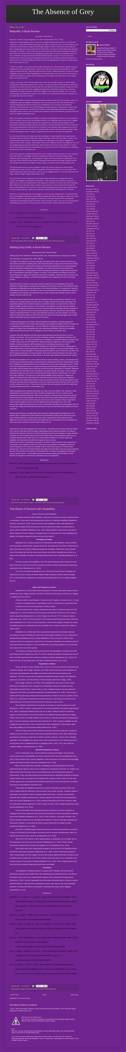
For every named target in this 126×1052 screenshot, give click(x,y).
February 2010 (90, 413)
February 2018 (90, 283)
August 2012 (90, 366)
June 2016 (89, 317)
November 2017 (91, 285)
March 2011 (90, 388)
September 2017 (91, 290)
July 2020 (89, 243)
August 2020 (90, 241)
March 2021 (90, 238)
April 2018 (89, 280)
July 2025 (89, 194)
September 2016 (91, 310)
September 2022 (91, 219)
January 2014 (90, 342)
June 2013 (89, 349)
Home (45, 995)
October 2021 (90, 226)
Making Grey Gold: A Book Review (30, 247)
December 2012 (91, 356)
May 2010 (89, 406)
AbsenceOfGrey (104, 45)
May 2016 (89, 319)
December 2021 (91, 223)
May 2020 (89, 248)
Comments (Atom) (24, 998)
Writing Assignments (58, 241)
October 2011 (90, 376)
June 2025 (89, 196)
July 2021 (89, 231)
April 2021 (89, 236)
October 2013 (90, 344)
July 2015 (89, 327)
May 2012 (89, 371)
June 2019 (89, 265)
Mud (13, 1029)
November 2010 (91, 393)
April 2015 (89, 334)
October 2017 (90, 287)
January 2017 (90, 302)
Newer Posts (14, 995)
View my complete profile (94, 59)
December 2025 (91, 189)
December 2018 (91, 275)
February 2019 (90, 273)
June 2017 (89, 297)
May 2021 (89, 233)
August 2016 (90, 312)
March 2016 (90, 322)
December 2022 (91, 216)
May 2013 (89, 351)
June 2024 (89, 204)
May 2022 (89, 221)
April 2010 (89, 408)
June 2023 (89, 209)
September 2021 (91, 228)
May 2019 (89, 268)
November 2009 (91, 420)
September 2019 (91, 258)
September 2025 (91, 192)
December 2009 (91, 418)
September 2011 (91, 379)
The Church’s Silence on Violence (23, 1005)
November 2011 (91, 374)
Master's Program (29, 241)
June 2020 (89, 246)
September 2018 (91, 278)
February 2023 (90, 211)
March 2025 (90, 199)
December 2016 (91, 305)
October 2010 (90, 396)
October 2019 (90, 255)
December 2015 (91, 324)
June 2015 (89, 329)
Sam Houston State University (43, 241)
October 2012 (90, 361)
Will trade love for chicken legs (31, 1017)
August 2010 (90, 401)
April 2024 (89, 206)
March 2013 (90, 354)
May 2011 (89, 386)
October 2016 (90, 307)
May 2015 (89, 332)
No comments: (25, 238)
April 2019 (89, 270)
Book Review (19, 241)
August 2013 (90, 347)
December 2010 (91, 391)
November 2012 (91, 359)
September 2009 (91, 423)
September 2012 (91, 364)
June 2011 (89, 383)
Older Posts (74, 995)
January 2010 (90, 416)
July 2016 (89, 315)
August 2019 (90, 260)
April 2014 (89, 339)
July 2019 (89, 263)
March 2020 (90, 251)
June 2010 (89, 403)
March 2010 (90, 411)
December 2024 (91, 201)
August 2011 (90, 381)
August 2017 (90, 292)
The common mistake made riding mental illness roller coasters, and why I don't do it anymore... (42, 1036)
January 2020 (90, 253)
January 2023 (90, 214)
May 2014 (89, 337)
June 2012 (89, 369)
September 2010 (91, 398)
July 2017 (89, 295)
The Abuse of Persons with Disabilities (32, 508)
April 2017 (89, 300)
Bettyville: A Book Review (25, 31)
